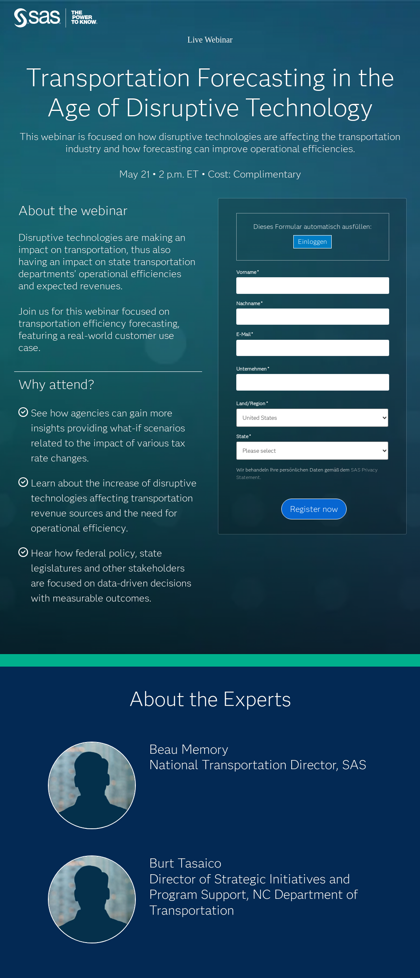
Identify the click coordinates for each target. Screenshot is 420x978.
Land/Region (252, 403)
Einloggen (312, 242)
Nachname (249, 303)
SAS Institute (78, 26)
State (243, 436)
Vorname (247, 272)
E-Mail (244, 334)
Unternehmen (252, 369)
